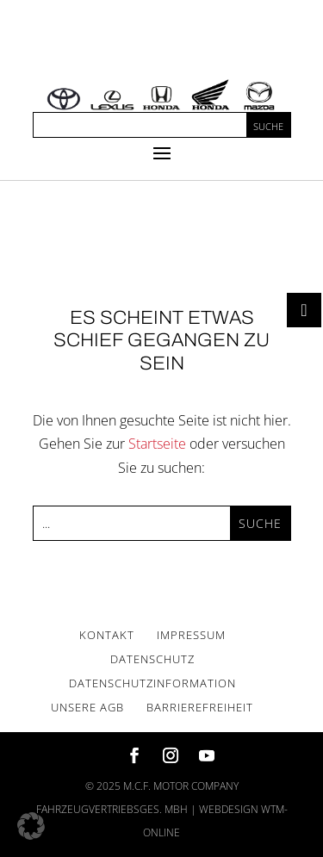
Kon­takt (106, 635)
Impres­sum (191, 635)
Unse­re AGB (87, 707)
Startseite (157, 443)
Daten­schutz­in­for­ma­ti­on (152, 683)
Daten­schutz (152, 659)
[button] (31, 826)
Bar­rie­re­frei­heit (199, 707)
